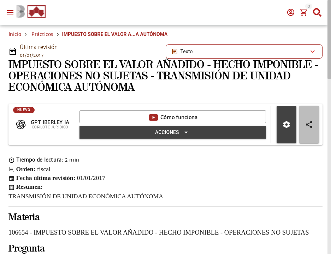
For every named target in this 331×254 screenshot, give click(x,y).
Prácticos (42, 34)
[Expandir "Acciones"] (172, 132)
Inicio (14, 34)
